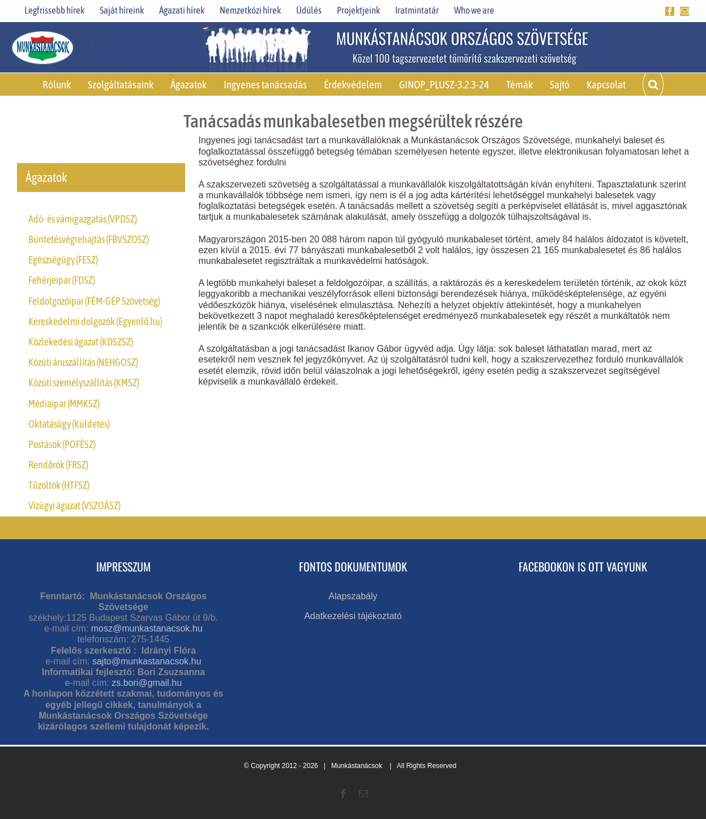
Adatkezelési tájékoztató (353, 616)
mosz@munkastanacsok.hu (147, 628)
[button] (652, 84)
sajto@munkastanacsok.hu (146, 661)
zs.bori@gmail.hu (147, 683)
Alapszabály (352, 596)
